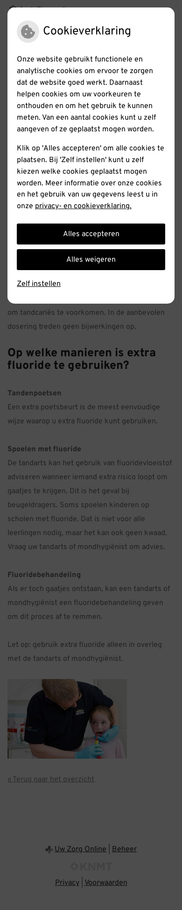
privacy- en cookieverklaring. (83, 206)
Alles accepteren (91, 234)
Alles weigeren (91, 260)
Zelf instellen (39, 284)
